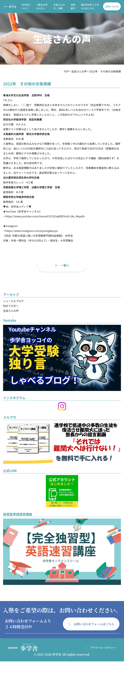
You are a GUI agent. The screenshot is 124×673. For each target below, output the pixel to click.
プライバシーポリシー (103, 647)
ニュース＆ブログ (13, 301)
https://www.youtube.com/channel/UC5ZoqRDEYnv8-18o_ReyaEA (45, 216)
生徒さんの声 (11, 311)
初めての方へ (11, 306)
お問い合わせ (112, 6)
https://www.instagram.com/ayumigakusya (31, 231)
